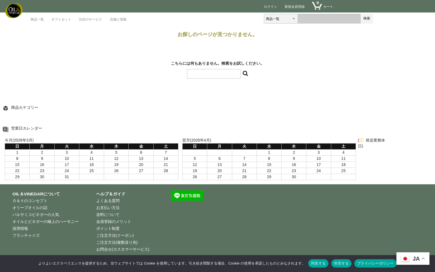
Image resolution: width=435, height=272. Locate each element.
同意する (318, 263)
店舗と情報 (118, 19)
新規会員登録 (295, 6)
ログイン (270, 6)
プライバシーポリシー (375, 263)
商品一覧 (37, 19)
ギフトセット (61, 19)
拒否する (341, 263)
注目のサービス (90, 19)
